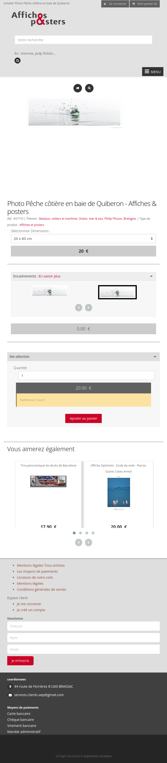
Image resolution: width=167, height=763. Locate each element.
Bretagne (129, 218)
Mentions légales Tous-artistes (41, 565)
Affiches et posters (31, 225)
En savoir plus (49, 276)
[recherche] (18, 60)
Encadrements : (36, 276)
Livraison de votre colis (35, 577)
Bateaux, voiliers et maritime (58, 218)
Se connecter (115, 4)
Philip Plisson (113, 218)
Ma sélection (19, 356)
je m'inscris (20, 660)
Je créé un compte (31, 610)
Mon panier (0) (144, 4)
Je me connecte (29, 604)
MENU (153, 71)
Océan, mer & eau (91, 218)
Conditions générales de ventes (41, 589)
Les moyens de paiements (37, 571)
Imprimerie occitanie (97, 756)
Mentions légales (30, 583)
